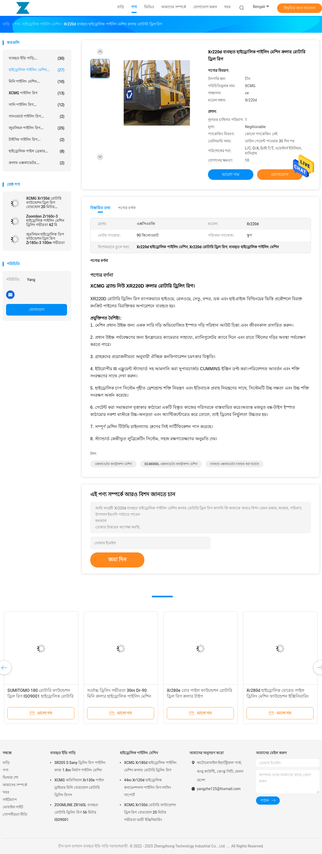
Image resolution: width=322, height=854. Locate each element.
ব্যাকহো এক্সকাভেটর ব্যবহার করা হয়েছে (234, 464)
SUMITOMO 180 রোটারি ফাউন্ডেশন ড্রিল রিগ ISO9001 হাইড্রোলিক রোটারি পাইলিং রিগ (40, 696)
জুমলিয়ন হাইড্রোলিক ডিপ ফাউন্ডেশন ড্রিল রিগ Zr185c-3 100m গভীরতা (45, 238)
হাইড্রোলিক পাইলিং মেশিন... (36, 70)
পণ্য (5, 770)
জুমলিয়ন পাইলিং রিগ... (36, 128)
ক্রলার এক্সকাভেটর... (36, 163)
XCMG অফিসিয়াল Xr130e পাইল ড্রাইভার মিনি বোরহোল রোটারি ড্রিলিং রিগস (79, 787)
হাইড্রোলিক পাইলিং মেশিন (139, 753)
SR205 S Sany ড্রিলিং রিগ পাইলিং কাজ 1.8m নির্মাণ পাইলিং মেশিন (80, 766)
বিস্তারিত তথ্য (100, 208)
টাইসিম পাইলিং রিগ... (36, 139)
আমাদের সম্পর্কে (15, 785)
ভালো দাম (230, 174)
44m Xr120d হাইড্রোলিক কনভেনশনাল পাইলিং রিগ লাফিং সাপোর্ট (147, 787)
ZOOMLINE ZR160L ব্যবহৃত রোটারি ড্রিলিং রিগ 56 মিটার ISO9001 (76, 812)
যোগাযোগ (36, 309)
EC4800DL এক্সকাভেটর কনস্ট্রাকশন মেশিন (171, 464)
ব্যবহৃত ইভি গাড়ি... (36, 58)
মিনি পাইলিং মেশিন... (36, 81)
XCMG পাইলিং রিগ (36, 93)
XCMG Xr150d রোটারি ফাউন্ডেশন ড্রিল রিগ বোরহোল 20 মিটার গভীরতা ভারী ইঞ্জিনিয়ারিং (45, 202)
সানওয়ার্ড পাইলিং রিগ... (36, 116)
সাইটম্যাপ (10, 799)
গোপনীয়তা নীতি (15, 814)
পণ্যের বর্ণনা (127, 208)
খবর (6, 792)
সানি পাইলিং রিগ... (36, 104)
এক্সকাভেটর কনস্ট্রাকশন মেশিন (113, 464)
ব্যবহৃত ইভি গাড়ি (62, 753)
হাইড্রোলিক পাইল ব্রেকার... (36, 151)
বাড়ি (6, 763)
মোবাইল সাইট (13, 807)
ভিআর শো (10, 777)
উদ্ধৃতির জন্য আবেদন (300, 8)
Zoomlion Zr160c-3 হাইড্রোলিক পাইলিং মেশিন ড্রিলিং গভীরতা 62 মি (45, 220)
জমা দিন (117, 559)
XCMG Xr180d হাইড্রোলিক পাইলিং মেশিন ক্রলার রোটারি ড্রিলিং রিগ (150, 766)
